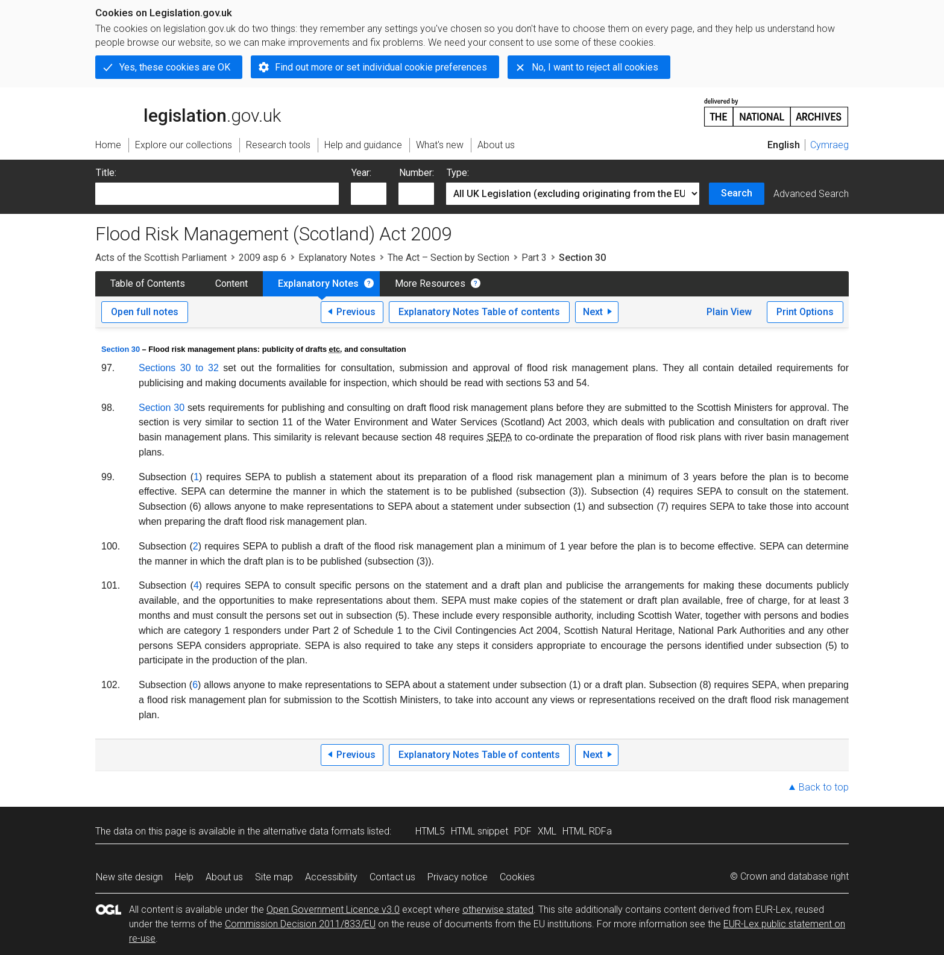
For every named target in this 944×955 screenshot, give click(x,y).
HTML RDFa (587, 831)
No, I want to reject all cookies (595, 67)
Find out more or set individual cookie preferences (381, 67)
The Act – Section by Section (448, 257)
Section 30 (120, 349)
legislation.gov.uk (188, 111)
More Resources (430, 283)
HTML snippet (479, 831)
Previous (356, 312)
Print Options (805, 312)
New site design (129, 877)
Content (231, 283)
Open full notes (144, 312)
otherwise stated (497, 909)
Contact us (392, 877)
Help (184, 877)
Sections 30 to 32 (179, 368)
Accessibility (331, 877)
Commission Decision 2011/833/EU (300, 924)
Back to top (824, 787)
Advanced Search (811, 193)
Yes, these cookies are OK (174, 67)
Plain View (729, 312)
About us (224, 877)
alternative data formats (314, 831)
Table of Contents (147, 283)
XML (547, 831)
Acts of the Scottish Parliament (161, 257)
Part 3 (534, 257)
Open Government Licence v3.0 (333, 909)
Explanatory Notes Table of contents (479, 312)
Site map (274, 877)
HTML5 (430, 831)
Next (593, 312)
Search (736, 193)
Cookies (517, 877)
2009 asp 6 (262, 257)
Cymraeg (829, 145)
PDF (523, 831)
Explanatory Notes (337, 257)
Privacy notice (457, 877)
